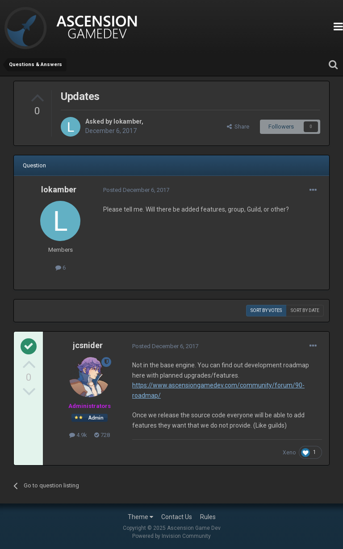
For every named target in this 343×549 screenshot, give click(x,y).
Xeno (289, 452)
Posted (136, 190)
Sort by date (305, 310)
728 (102, 435)
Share (238, 126)
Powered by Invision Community (171, 536)
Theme (140, 516)
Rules (208, 516)
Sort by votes (266, 310)
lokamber (127, 121)
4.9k (78, 435)
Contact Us (176, 516)
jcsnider (88, 345)
